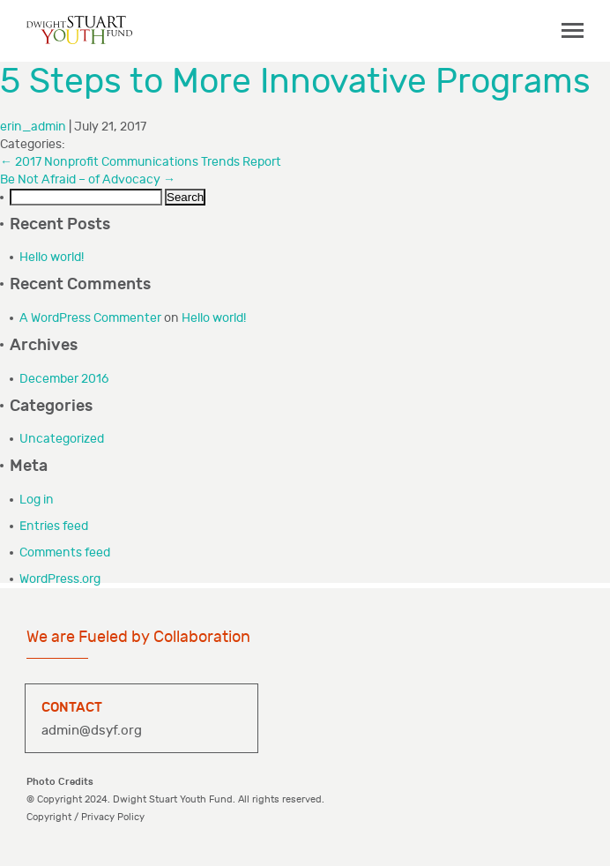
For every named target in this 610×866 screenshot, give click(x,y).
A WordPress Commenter (90, 317)
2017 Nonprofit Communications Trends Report (140, 161)
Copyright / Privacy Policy (85, 817)
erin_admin (33, 126)
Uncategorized (61, 438)
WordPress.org (59, 578)
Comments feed (64, 552)
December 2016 (63, 378)
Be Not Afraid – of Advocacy (87, 179)
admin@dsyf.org (91, 730)
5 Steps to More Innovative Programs (295, 82)
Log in (36, 499)
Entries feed (53, 526)
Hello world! (51, 257)
